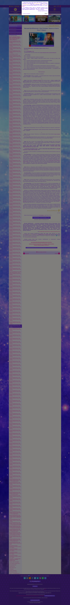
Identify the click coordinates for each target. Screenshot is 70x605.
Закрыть (46, 13)
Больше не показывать (26, 13)
